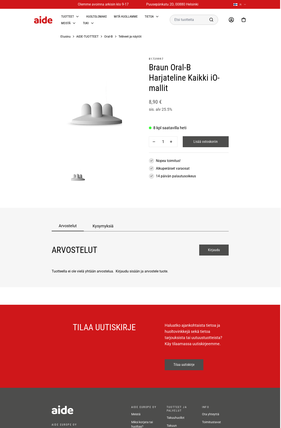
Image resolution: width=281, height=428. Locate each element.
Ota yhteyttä (210, 414)
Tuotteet (67, 16)
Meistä (66, 23)
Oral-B (108, 36)
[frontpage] (87, 409)
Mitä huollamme (126, 16)
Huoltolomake (96, 16)
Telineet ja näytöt (130, 36)
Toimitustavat (211, 422)
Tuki (86, 23)
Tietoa (149, 16)
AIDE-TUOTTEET (87, 36)
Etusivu (65, 36)
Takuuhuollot (175, 417)
